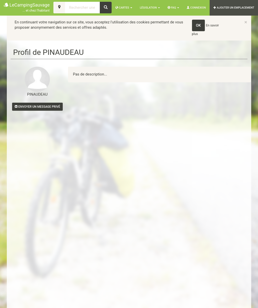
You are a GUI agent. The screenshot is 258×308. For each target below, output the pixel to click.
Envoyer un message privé (37, 106)
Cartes (123, 7)
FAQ (173, 7)
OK (198, 25)
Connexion (196, 7)
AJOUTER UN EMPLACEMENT (233, 7)
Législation (150, 7)
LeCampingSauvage (27, 7)
